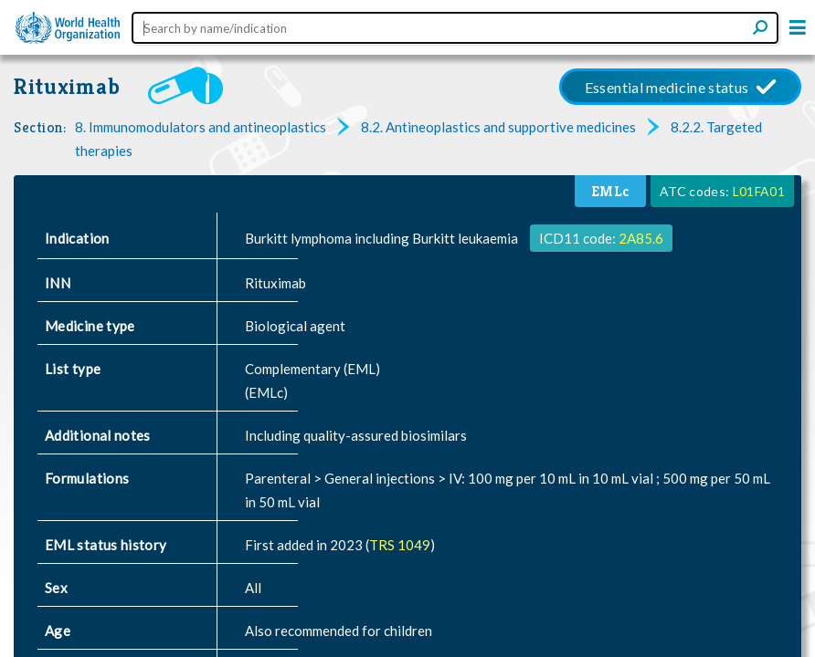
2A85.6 (641, 238)
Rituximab (67, 86)
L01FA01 (759, 191)
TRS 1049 (399, 545)
